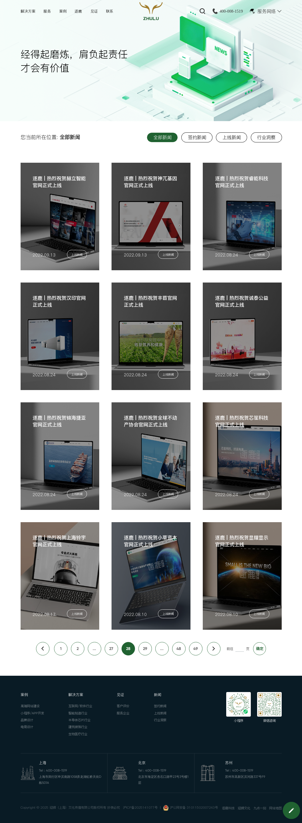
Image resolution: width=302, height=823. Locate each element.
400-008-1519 (231, 11)
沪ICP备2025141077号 (140, 807)
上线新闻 (160, 713)
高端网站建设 (30, 706)
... (94, 648)
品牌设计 (27, 720)
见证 (94, 11)
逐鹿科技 (228, 808)
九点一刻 (259, 808)
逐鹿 (78, 11)
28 (128, 648)
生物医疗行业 (77, 734)
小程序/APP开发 (32, 713)
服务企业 (123, 713)
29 (145, 648)
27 (111, 648)
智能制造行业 (77, 713)
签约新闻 (160, 706)
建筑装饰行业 (77, 727)
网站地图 (275, 808)
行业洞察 (160, 720)
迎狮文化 (244, 808)
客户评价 (123, 706)
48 (178, 648)
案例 (63, 11)
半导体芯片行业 (79, 720)
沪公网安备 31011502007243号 (194, 807)
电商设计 (27, 727)
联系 (109, 11)
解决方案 (28, 11)
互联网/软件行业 (80, 706)
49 (195, 648)
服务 (47, 11)
